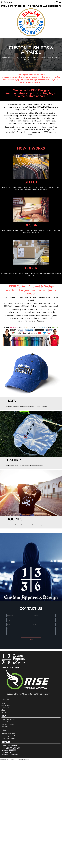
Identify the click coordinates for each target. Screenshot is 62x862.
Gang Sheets (5, 705)
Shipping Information (8, 724)
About (3, 710)
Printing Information (8, 733)
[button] (57, 2)
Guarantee (4, 726)
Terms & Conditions (8, 719)
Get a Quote (5, 708)
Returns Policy (6, 722)
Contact (4, 712)
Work (3, 703)
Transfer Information (8, 738)
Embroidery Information (9, 736)
